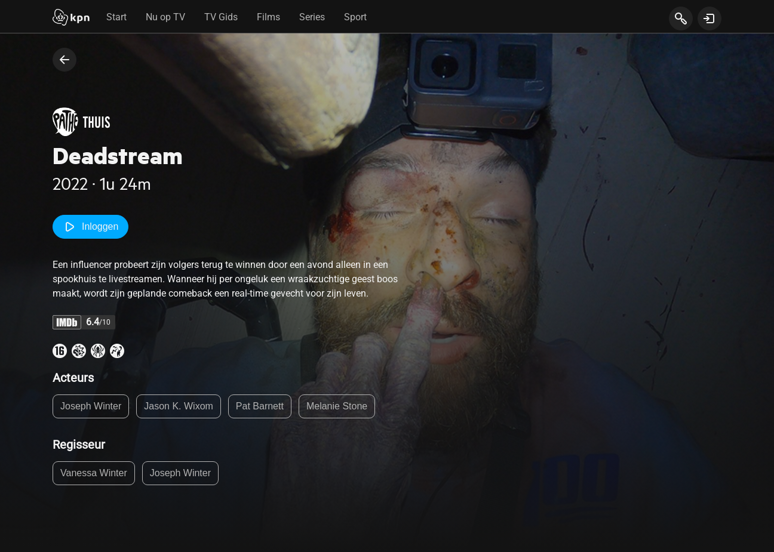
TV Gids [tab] (221, 17)
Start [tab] (116, 17)
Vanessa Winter (93, 473)
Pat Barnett (260, 406)
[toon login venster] (709, 18)
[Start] (71, 18)
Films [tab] (268, 17)
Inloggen (90, 227)
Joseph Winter (90, 406)
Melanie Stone (336, 406)
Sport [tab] (355, 17)
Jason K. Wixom (178, 406)
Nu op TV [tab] (165, 17)
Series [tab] (312, 17)
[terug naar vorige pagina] (64, 60)
